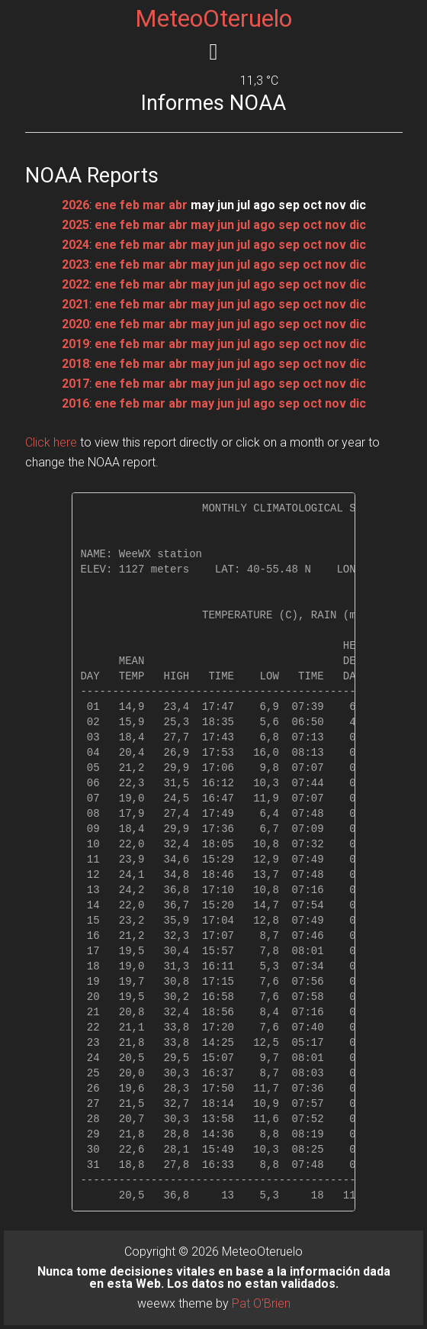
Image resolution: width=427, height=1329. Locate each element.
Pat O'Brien (261, 1303)
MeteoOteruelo (213, 18)
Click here (51, 442)
